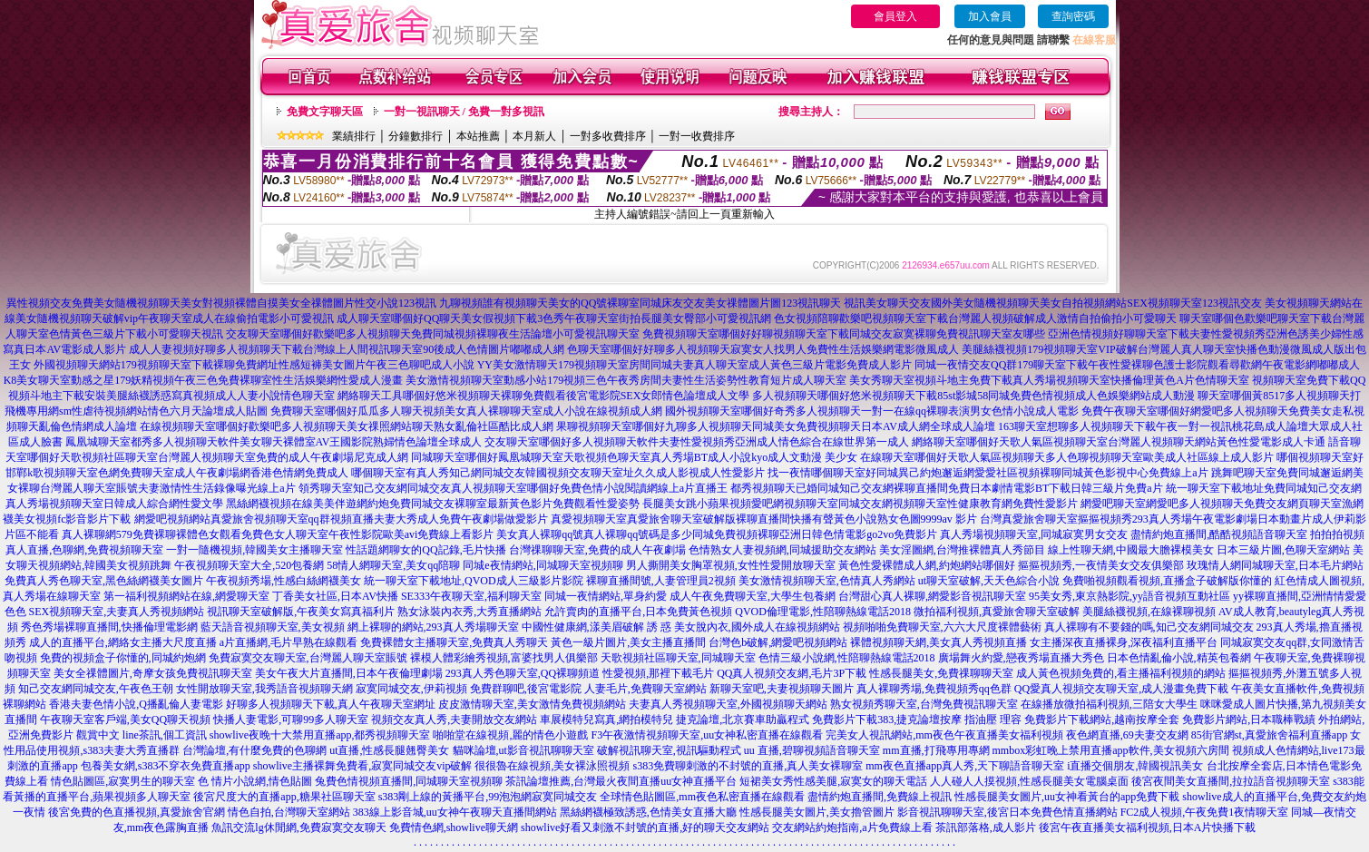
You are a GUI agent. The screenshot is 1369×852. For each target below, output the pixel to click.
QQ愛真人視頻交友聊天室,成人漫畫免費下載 (1121, 688)
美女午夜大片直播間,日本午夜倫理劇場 (349, 673)
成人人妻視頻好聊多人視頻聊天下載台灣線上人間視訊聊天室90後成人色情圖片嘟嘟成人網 (346, 349)
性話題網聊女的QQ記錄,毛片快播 (425, 550)
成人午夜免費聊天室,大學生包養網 (753, 596)
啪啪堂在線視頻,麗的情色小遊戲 (510, 735)
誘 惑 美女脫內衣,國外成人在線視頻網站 (743, 627)
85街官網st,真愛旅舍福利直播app (1269, 735)
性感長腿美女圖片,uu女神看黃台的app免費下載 (1066, 796)
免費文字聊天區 (325, 111)
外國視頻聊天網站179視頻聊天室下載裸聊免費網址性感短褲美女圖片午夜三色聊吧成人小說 (254, 364)
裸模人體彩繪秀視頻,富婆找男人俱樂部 (504, 657)
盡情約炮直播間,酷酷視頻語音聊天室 (1218, 534)
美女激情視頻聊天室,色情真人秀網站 (826, 580)
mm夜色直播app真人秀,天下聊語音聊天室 (964, 765)
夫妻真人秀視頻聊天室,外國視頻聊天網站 (728, 704)
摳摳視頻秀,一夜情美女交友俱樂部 (1101, 565)
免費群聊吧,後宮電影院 (526, 688)
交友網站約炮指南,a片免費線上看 (852, 827)
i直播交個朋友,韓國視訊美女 (1135, 765)
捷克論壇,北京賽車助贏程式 (742, 719)
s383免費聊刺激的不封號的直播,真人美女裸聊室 (747, 765)
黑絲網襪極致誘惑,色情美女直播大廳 (648, 812)
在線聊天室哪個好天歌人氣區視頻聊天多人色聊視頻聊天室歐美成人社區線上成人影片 (1067, 457)
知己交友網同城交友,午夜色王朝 (95, 688)
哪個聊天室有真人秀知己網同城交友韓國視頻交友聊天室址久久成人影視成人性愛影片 (558, 472)
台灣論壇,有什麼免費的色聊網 (254, 750)
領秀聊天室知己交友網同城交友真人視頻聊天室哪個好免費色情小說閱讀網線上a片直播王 (513, 488)
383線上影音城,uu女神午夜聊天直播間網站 (455, 812)
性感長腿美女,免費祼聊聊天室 (941, 673)
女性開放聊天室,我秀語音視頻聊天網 (264, 688)
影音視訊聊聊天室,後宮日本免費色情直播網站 (1007, 812)
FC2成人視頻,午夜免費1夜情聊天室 (1204, 812)
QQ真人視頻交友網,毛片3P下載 (791, 673)
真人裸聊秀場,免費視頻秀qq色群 (934, 688)
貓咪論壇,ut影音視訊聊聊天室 (523, 750)
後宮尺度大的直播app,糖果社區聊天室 (284, 796)
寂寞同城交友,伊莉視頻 (411, 688)
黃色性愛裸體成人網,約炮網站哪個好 (926, 565)
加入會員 (990, 16)
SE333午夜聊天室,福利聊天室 (471, 596)
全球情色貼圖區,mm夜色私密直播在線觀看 (702, 796)
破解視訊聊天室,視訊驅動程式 (669, 750)
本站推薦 (478, 136)
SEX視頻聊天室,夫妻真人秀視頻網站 (117, 611)
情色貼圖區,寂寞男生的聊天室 (123, 781)
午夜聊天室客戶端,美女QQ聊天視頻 (125, 719)
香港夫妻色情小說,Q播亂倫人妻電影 (136, 704)
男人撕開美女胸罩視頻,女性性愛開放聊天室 (731, 565)
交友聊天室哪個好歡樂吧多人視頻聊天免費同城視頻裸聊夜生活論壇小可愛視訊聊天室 (433, 334)
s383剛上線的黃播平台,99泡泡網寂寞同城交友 (488, 796)
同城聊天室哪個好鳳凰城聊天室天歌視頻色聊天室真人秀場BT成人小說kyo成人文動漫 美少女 (634, 457)
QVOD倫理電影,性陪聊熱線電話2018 (823, 611)
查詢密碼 (1073, 16)
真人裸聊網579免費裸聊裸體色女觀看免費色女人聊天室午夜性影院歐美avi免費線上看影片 (278, 534)
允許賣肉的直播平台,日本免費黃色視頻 (638, 611)
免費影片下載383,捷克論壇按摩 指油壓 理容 (917, 719)
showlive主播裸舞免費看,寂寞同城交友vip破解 (363, 765)
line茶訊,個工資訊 (164, 735)
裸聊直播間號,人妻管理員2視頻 (661, 580)
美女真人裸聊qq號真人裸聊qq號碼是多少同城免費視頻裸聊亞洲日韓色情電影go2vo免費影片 (716, 534)
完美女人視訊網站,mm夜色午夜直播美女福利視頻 (944, 735)
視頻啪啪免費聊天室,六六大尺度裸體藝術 (942, 627)
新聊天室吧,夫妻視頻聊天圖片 (781, 688)
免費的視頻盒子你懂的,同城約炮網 (123, 657)
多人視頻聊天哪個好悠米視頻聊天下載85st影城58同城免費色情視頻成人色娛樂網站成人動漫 (973, 395)
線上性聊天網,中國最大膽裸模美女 (1131, 550)
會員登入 (895, 16)
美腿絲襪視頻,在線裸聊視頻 (1149, 611)
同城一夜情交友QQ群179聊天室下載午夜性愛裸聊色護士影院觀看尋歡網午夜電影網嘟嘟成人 (1137, 364)
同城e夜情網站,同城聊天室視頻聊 (542, 565)
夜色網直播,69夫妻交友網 (1127, 735)
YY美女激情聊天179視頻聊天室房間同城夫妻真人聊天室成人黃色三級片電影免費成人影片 (694, 364)
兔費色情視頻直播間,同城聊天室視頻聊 (409, 781)
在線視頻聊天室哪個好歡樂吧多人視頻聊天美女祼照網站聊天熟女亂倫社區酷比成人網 (346, 426)
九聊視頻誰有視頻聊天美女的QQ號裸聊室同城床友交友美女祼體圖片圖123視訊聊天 (640, 303)
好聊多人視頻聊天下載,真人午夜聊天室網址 (330, 704)
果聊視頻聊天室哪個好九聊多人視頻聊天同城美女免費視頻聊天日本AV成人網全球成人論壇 (775, 426)
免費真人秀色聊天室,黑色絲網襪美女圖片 (104, 580)
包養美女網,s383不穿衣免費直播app (165, 765)
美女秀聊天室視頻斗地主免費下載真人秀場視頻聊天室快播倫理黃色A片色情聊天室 (1049, 380)
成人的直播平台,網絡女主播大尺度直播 (123, 642)
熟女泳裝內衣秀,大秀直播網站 (469, 611)
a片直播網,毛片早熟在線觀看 (288, 642)
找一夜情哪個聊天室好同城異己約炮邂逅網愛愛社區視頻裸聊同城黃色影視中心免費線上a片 (988, 472)
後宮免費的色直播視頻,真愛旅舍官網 (136, 812)
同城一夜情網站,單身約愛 (605, 596)
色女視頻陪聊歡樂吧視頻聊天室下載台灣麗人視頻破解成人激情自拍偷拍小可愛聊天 (975, 318)
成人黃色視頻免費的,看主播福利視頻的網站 (1121, 673)
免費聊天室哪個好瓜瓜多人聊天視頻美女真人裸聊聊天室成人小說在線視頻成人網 (466, 411)
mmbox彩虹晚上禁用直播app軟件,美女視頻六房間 (1111, 750)
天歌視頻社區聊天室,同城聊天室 (678, 657)
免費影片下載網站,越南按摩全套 (1101, 719)
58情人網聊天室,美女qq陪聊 (393, 565)
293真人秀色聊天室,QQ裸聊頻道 (522, 673)
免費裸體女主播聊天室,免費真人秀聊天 (454, 642)
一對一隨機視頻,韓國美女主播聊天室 (254, 550)
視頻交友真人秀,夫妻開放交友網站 (454, 719)
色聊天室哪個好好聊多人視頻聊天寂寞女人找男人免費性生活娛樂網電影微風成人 (763, 349)
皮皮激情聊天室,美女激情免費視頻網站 (532, 704)
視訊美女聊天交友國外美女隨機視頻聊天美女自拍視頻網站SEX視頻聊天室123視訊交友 (1053, 303)
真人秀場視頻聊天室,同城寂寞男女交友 (1034, 534)
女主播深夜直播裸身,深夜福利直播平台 (1123, 642)
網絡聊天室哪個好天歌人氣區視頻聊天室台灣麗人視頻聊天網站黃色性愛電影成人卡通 (1118, 442)
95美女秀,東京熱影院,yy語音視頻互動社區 (1129, 596)
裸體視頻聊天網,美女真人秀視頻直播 (938, 642)
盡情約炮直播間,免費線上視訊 (879, 796)
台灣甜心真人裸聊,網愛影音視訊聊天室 (932, 596)
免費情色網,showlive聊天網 (453, 827)
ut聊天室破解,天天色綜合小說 (989, 580)
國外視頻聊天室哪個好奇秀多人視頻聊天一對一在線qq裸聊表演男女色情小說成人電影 (872, 411)
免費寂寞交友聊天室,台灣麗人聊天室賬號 (308, 657)
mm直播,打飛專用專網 (936, 750)
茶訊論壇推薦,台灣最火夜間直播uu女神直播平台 (621, 781)
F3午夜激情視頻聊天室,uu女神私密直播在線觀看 (707, 735)
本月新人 (534, 136)
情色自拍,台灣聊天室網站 (289, 812)
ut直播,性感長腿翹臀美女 (389, 750)
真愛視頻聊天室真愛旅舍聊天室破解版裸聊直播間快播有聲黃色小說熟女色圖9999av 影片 (764, 519)
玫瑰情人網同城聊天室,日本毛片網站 (1275, 565)
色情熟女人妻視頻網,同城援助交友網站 (782, 550)
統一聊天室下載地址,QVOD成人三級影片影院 (473, 580)
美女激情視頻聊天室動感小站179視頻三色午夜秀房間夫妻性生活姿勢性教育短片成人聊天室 (626, 380)
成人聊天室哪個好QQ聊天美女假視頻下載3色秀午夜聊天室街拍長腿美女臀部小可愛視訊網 (554, 318)
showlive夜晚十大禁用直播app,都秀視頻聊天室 (320, 735)
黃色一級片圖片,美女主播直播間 (628, 642)
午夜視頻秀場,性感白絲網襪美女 (283, 580)
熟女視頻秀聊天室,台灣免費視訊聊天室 (924, 704)
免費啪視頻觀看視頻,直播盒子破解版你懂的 (1167, 580)
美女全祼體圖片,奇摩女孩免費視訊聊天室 (153, 673)
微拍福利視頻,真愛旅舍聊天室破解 (997, 611)
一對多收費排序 (608, 136)
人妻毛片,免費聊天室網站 (645, 688)
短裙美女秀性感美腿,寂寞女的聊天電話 (833, 781)
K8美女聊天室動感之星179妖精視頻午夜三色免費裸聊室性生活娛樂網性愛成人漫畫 (204, 380)
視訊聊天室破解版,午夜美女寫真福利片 (301, 611)
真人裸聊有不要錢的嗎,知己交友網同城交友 (1149, 627)
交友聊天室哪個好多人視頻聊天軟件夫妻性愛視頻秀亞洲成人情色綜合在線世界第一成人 (696, 442)
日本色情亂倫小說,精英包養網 (1179, 657)
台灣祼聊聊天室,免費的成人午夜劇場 (597, 550)
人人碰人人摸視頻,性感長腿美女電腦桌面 (1029, 781)
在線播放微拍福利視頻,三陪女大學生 (1109, 704)
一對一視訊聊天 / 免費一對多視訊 (464, 111)
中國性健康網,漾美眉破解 (583, 627)
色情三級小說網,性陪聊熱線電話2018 (846, 657)
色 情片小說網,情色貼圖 (255, 781)
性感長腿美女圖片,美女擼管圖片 (817, 812)
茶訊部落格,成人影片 (985, 827)
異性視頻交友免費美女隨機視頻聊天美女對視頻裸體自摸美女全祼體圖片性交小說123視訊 (221, 303)
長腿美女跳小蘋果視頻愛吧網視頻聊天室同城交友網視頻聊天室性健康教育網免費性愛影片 (860, 503)
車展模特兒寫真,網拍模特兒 (606, 719)
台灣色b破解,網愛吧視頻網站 (778, 642)
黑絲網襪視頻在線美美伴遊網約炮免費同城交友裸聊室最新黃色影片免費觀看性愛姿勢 (433, 503)
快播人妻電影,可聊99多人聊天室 (290, 719)
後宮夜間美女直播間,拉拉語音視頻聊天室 (1230, 781)
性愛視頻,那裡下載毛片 (658, 673)
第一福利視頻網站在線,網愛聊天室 (186, 596)
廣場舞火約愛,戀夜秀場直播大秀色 (1021, 657)
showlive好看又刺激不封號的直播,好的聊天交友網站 (645, 827)
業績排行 (354, 136)
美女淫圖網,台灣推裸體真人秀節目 (962, 550)
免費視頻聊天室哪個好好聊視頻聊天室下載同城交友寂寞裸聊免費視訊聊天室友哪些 (843, 334)
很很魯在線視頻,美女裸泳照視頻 (552, 765)
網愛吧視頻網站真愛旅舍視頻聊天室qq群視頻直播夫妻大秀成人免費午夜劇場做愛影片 (341, 519)
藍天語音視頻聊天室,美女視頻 (272, 627)
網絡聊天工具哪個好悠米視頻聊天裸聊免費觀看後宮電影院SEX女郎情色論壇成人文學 (543, 395)
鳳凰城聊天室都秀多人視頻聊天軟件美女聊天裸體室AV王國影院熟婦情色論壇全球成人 (274, 442)
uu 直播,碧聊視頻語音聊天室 (812, 750)
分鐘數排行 (415, 136)
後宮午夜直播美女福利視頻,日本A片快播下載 (1148, 827)
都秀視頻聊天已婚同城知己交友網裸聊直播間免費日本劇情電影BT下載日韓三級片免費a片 (946, 488)
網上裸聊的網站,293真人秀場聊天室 (433, 627)
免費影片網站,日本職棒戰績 (1248, 719)
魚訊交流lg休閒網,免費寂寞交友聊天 (298, 827)
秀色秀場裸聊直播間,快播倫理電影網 (109, 627)
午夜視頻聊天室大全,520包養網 (249, 565)
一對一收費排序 (697, 136)
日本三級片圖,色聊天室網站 (1283, 550)
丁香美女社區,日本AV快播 (335, 596)
